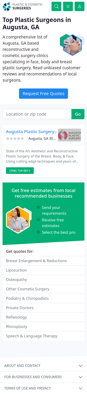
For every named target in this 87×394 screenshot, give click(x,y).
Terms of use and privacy (27, 388)
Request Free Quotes (44, 93)
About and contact (22, 365)
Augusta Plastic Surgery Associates (41, 131)
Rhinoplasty (16, 326)
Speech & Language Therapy (32, 335)
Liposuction (16, 270)
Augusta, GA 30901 (43, 138)
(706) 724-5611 (20, 171)
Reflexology (16, 317)
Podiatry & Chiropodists (27, 298)
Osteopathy (16, 279)
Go (78, 114)
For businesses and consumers (33, 377)
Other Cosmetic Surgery (27, 288)
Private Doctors (20, 307)
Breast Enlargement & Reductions (36, 260)
